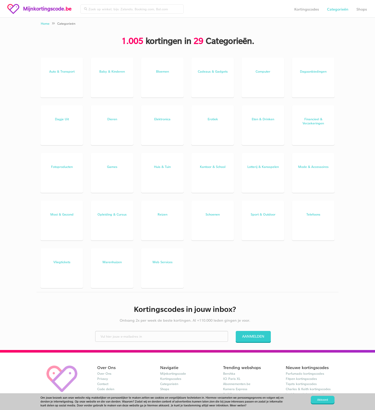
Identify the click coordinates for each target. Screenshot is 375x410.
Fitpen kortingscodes (301, 379)
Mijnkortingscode (173, 373)
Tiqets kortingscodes (301, 384)
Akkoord (322, 400)
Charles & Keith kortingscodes (308, 389)
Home (45, 23)
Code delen (105, 389)
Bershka (229, 373)
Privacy (102, 379)
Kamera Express (235, 389)
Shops (361, 9)
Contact (102, 384)
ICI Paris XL (231, 379)
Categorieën (337, 9)
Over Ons (104, 373)
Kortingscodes (306, 9)
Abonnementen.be (236, 384)
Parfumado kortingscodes (305, 373)
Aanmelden (253, 336)
